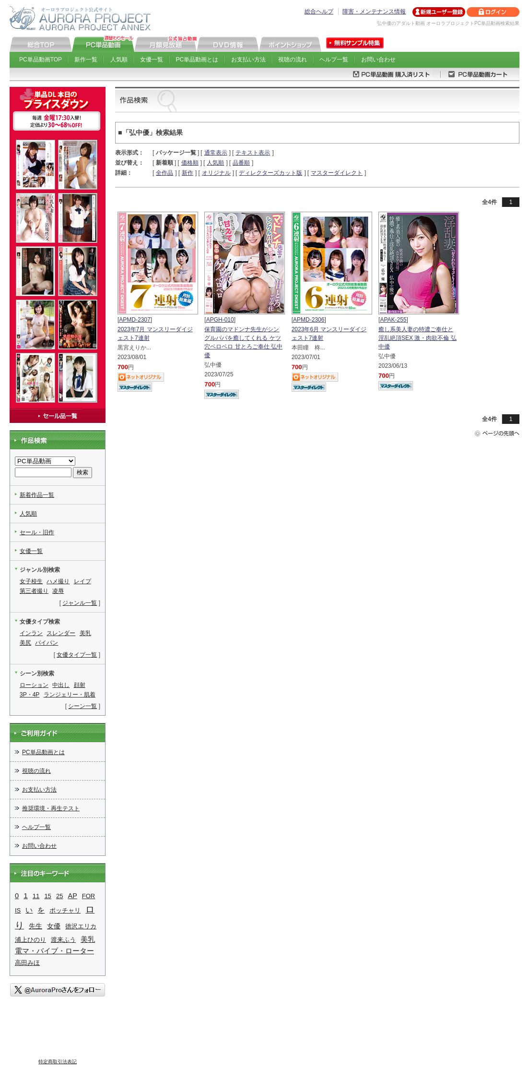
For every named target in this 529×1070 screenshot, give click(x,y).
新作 (187, 172)
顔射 (79, 685)
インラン (31, 633)
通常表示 (215, 152)
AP (72, 896)
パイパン (46, 642)
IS (18, 910)
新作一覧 (85, 59)
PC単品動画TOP (40, 59)
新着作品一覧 (37, 495)
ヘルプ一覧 (333, 59)
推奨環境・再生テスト (51, 808)
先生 (35, 926)
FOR (88, 896)
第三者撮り (34, 591)
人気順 (119, 59)
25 (59, 896)
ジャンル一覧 (79, 603)
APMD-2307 (134, 319)
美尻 (25, 642)
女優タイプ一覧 (77, 654)
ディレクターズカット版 (270, 172)
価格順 (190, 162)
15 (47, 896)
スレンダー (61, 633)
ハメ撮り (58, 581)
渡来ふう (63, 939)
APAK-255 (393, 319)
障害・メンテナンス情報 (374, 11)
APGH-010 (220, 319)
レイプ (82, 581)
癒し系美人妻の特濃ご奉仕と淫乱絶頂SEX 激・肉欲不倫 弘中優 (417, 338)
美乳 (85, 633)
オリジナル (216, 172)
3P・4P (29, 694)
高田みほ (27, 962)
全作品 (164, 172)
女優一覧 (151, 59)
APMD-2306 (308, 319)
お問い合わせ (378, 59)
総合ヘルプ (319, 11)
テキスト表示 (252, 152)
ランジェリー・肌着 (69, 694)
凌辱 (58, 591)
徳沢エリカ (80, 926)
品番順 (241, 162)
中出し (61, 685)
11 (36, 896)
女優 (53, 926)
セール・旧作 (37, 532)
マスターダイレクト (337, 172)
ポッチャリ (65, 910)
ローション (34, 685)
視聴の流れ (292, 59)
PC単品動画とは (197, 59)
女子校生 (31, 581)
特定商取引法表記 (57, 1061)
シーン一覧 (82, 706)
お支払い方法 (248, 59)
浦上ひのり (30, 939)
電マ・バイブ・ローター (54, 951)
